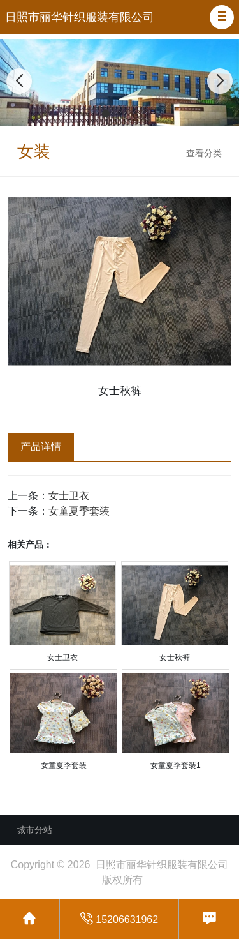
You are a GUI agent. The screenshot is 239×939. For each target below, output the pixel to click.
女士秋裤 (174, 657)
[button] (222, 17)
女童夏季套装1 (175, 765)
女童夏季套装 (79, 511)
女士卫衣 (68, 495)
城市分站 (34, 830)
